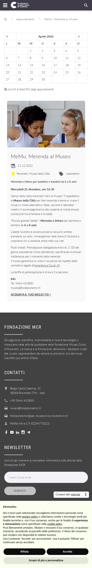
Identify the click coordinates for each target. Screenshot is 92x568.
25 (67, 72)
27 (7, 79)
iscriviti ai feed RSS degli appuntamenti (29, 89)
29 (31, 79)
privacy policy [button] (30, 516)
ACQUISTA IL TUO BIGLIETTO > (31, 294)
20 (7, 72)
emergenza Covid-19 (47, 265)
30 (43, 79)
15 (31, 65)
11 (67, 58)
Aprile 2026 (46, 36)
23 (43, 72)
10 (55, 58)
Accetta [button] (67, 551)
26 (79, 72)
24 (55, 72)
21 (19, 72)
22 (31, 72)
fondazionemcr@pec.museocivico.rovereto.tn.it (39, 415)
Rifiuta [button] (24, 551)
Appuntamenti (25, 19)
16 (43, 65)
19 (79, 65)
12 (79, 58)
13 (7, 65)
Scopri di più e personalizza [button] (46, 560)
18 (67, 65)
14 (19, 65)
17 (55, 65)
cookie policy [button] (54, 523)
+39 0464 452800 (22, 400)
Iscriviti (20, 490)
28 (19, 79)
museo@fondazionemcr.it (25, 408)
